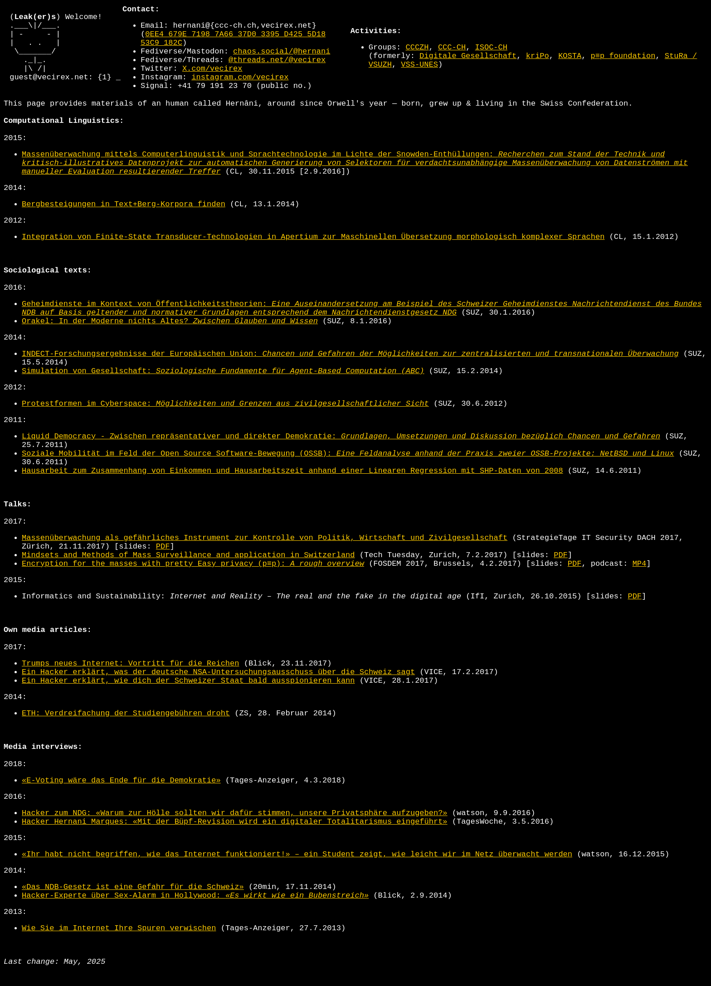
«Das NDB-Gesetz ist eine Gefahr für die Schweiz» (133, 903)
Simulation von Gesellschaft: (223, 387)
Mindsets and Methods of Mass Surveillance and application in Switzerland (188, 571)
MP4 (640, 580)
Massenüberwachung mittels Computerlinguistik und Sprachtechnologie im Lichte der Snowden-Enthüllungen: (355, 179)
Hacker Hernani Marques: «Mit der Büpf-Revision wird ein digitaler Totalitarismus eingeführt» (235, 838)
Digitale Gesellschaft (467, 64)
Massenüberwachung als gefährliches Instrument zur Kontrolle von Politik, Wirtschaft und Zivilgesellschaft (264, 554)
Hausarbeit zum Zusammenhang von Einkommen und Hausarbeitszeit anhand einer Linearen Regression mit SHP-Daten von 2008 (292, 487)
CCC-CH (452, 55)
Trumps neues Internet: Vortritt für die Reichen (130, 679)
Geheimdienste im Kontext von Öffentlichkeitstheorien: (362, 324)
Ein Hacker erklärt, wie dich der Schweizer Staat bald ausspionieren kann (188, 697)
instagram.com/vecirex (239, 85)
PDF (163, 563)
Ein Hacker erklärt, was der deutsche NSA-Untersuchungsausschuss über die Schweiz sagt (218, 688)
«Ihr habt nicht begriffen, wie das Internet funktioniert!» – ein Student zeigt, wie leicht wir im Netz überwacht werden (297, 870)
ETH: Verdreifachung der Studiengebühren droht (126, 729)
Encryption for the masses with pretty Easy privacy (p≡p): (193, 580)
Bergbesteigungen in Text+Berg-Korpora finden (123, 220)
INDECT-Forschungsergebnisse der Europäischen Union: (350, 370)
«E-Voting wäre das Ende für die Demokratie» (121, 796)
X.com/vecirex (212, 77)
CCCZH (417, 55)
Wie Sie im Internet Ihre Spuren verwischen (119, 944)
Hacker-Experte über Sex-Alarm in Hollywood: (195, 912)
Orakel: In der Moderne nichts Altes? (170, 337)
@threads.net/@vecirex (277, 68)
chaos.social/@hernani (281, 59)
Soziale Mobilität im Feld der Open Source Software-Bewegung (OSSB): (348, 470)
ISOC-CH (491, 55)
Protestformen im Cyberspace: (225, 420)
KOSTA (569, 64)
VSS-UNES (419, 72)
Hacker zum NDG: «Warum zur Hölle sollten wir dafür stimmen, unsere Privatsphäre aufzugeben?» (235, 829)
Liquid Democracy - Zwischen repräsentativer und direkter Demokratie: (341, 452)
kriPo (537, 64)
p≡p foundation (623, 64)
